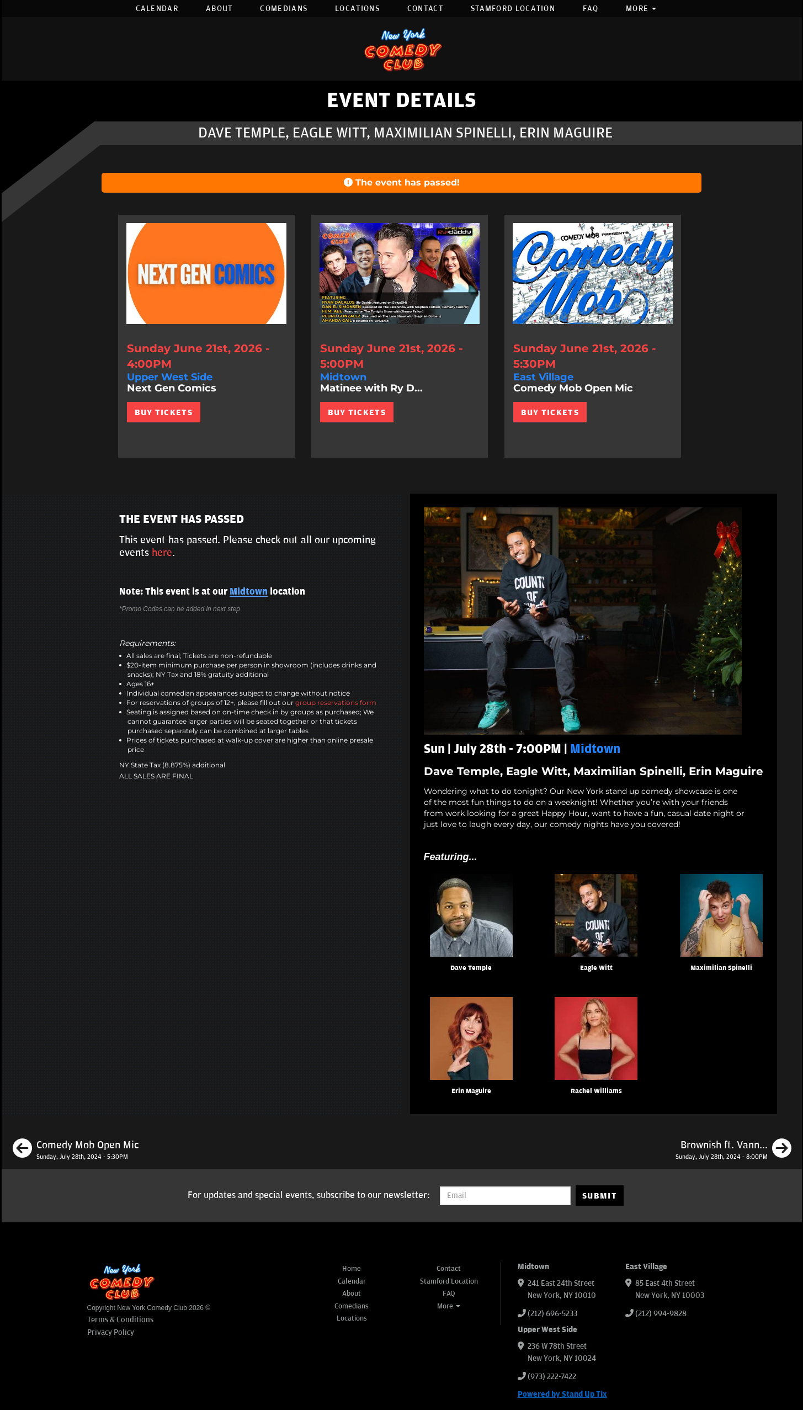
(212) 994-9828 (661, 1313)
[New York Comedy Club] (401, 49)
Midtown (249, 591)
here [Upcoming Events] (162, 553)
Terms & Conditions (120, 1319)
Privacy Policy (110, 1332)
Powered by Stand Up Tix (562, 1394)
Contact (425, 8)
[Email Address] (505, 1195)
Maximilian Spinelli (721, 968)
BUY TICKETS (164, 412)
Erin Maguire (471, 1091)
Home (351, 1268)
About (219, 8)
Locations (357, 8)
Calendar (157, 8)
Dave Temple (471, 968)
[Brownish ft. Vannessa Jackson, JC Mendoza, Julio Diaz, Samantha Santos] (733, 1149)
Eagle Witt (596, 968)
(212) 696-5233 (552, 1313)
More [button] (641, 8)
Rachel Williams (596, 1091)
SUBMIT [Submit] (599, 1196)
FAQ (590, 8)
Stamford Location (513, 8)
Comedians (283, 8)
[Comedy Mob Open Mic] (76, 1149)
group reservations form (335, 702)
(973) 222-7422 (552, 1376)
